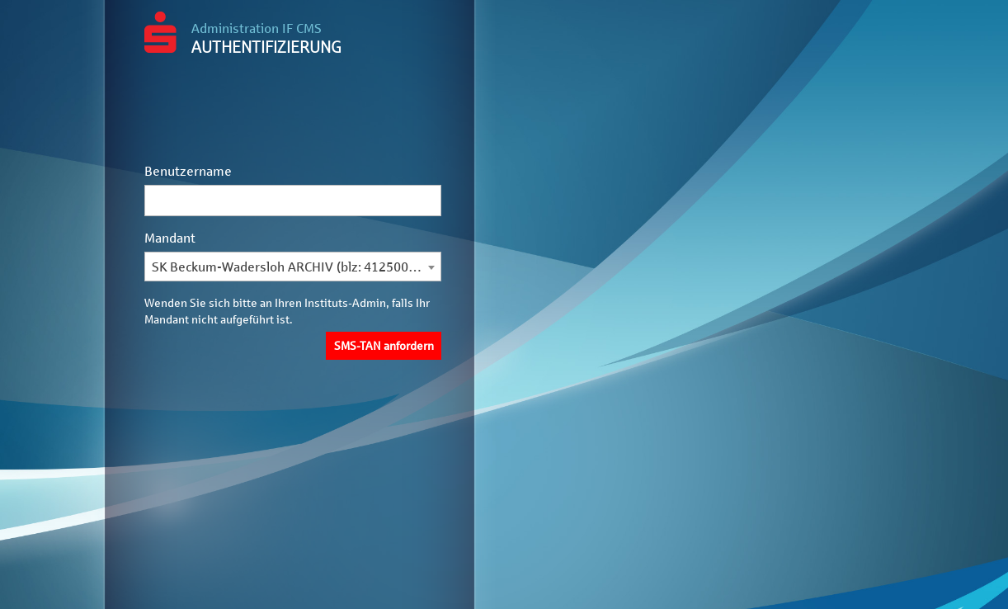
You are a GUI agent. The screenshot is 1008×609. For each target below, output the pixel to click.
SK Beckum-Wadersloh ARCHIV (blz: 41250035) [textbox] (289, 267)
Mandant (169, 238)
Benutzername (188, 171)
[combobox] (292, 267)
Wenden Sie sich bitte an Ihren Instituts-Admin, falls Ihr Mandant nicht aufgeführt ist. (287, 311)
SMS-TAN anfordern (384, 346)
